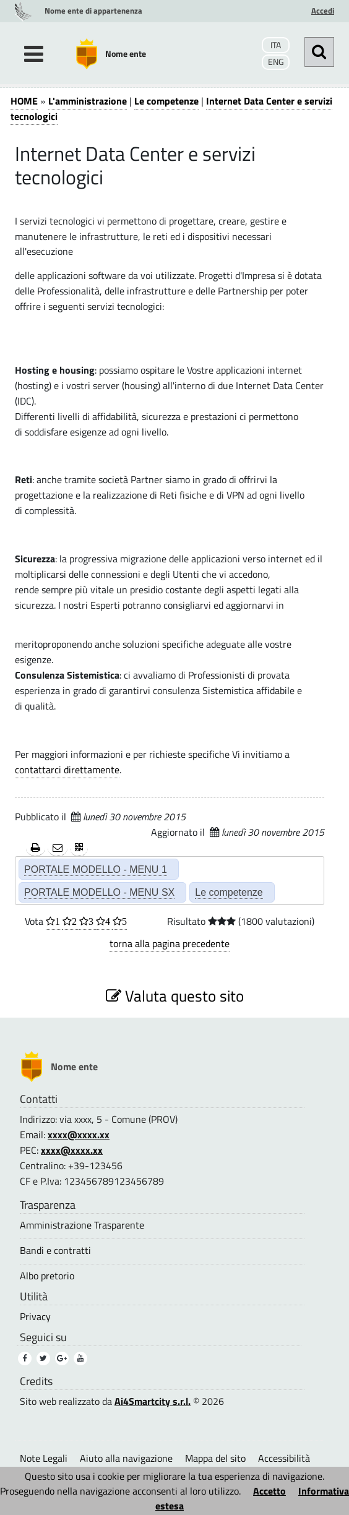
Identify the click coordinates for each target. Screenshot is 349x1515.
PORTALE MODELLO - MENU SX (99, 892)
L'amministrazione (87, 100)
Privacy (35, 1317)
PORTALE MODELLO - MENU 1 (95, 869)
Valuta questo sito (175, 996)
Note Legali (43, 1458)
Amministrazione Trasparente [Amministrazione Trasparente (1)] (82, 1225)
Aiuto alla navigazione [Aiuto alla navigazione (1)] (126, 1458)
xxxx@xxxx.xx (79, 1134)
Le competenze (166, 100)
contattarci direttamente (67, 769)
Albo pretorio (47, 1276)
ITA (275, 45)
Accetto (269, 1490)
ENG (276, 62)
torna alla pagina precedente (170, 943)
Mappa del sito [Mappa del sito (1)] (215, 1458)
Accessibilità (284, 1458)
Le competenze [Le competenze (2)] (229, 892)
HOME (24, 100)
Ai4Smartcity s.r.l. (152, 1401)
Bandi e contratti (55, 1250)
